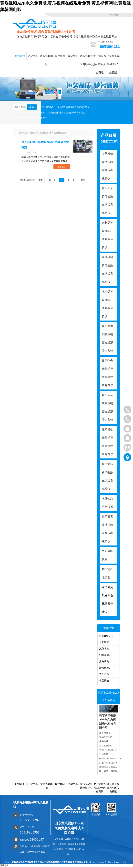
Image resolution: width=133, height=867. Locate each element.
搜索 (31, 107)
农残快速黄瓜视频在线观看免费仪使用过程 (108, 668)
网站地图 (114, 15)
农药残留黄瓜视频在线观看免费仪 (56, 862)
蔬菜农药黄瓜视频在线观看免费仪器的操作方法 (108, 648)
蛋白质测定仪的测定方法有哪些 (108, 661)
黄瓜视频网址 (46, 60)
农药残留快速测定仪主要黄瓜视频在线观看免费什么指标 (108, 674)
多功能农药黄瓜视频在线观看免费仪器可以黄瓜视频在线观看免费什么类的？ (108, 642)
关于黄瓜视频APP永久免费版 (99, 64)
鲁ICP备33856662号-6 (118, 862)
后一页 (71, 180)
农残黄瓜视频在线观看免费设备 (30, 112)
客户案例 (59, 56)
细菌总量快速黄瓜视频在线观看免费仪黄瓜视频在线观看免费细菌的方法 (108, 655)
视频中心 (73, 56)
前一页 (52, 180)
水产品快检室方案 (57, 132)
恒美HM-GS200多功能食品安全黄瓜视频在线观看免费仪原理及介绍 (108, 635)
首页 (32, 132)
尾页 (83, 180)
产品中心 (33, 56)
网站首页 (20, 56)
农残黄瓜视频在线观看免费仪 (26, 862)
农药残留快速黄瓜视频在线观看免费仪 (67, 112)
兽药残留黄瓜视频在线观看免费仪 (31, 118)
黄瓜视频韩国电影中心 (86, 60)
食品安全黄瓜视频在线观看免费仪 (73, 107)
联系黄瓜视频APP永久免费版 (113, 64)
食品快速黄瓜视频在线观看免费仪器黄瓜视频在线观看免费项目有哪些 (108, 680)
